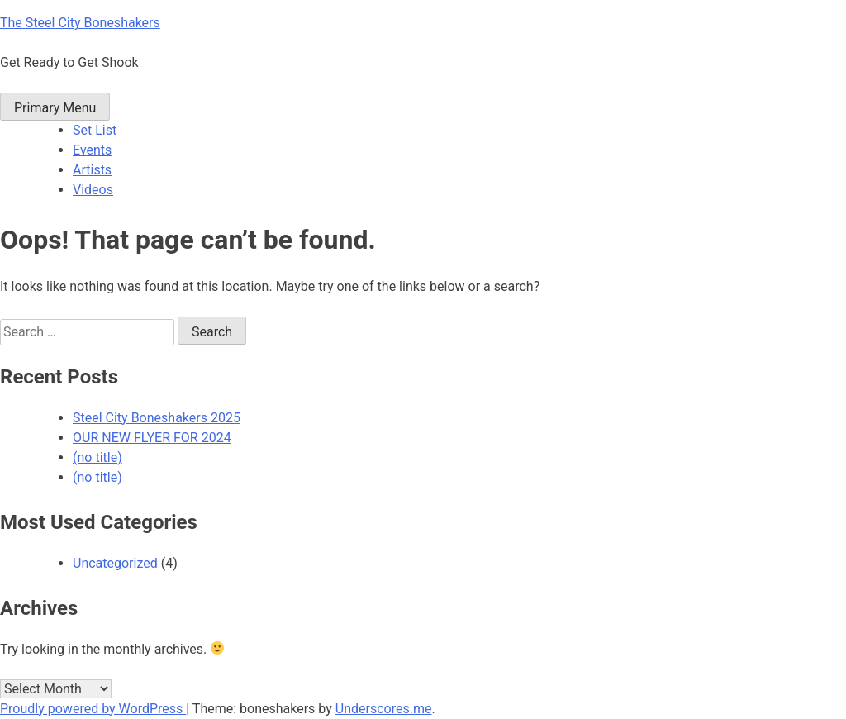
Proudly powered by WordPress (93, 709)
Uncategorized (115, 563)
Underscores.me (383, 709)
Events (92, 150)
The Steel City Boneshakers (80, 23)
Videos (93, 190)
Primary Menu (55, 108)
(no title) (97, 457)
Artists (92, 170)
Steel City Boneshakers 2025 (156, 418)
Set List (94, 130)
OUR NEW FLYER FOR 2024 (152, 437)
